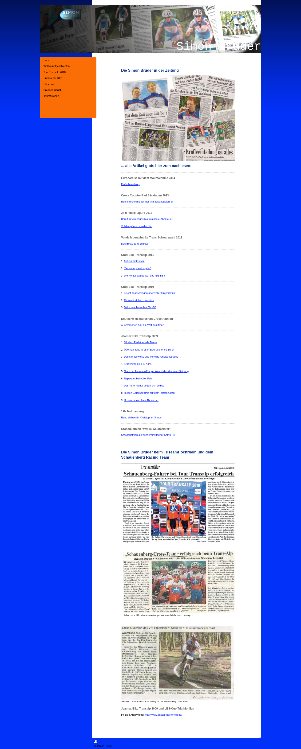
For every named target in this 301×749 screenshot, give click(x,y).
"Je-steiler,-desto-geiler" (137, 268)
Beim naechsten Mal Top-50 (140, 307)
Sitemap (121, 742)
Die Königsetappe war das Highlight (144, 275)
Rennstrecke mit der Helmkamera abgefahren (147, 201)
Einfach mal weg (130, 184)
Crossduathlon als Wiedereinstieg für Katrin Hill (148, 434)
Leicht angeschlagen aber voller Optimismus (149, 293)
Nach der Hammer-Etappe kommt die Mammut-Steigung (156, 371)
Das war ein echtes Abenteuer (141, 400)
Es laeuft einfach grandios (139, 300)
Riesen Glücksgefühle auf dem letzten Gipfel (149, 392)
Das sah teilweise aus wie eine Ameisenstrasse (151, 356)
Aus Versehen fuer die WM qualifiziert (142, 325)
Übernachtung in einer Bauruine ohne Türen (149, 349)
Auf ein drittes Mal (134, 261)
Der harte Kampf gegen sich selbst (144, 385)
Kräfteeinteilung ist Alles (137, 364)
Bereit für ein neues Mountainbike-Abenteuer (146, 219)
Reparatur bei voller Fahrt (138, 378)
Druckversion (104, 742)
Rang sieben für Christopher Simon (141, 417)
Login (255, 741)
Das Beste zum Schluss (134, 243)
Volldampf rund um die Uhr (136, 226)
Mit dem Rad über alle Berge (140, 342)
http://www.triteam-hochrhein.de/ (163, 714)
